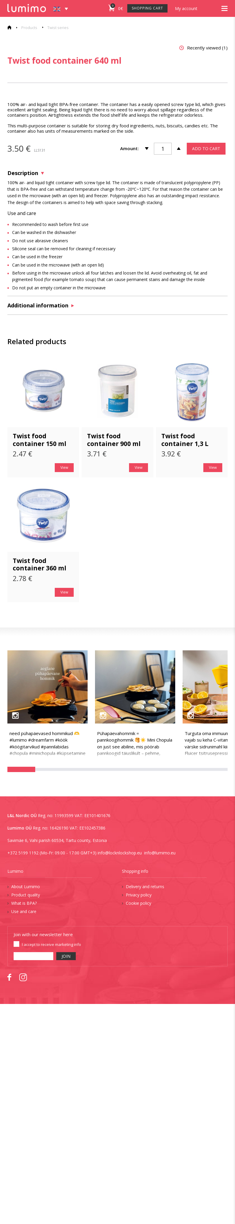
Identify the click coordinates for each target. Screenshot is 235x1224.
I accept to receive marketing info (51, 1164)
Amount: (129, 368)
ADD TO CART (206, 368)
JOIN (66, 1176)
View (64, 687)
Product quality (25, 1115)
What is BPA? (24, 1123)
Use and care (23, 1131)
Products (29, 27)
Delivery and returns (145, 1106)
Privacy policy (139, 1115)
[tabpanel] (114, 180)
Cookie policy (138, 1123)
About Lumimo (25, 1106)
